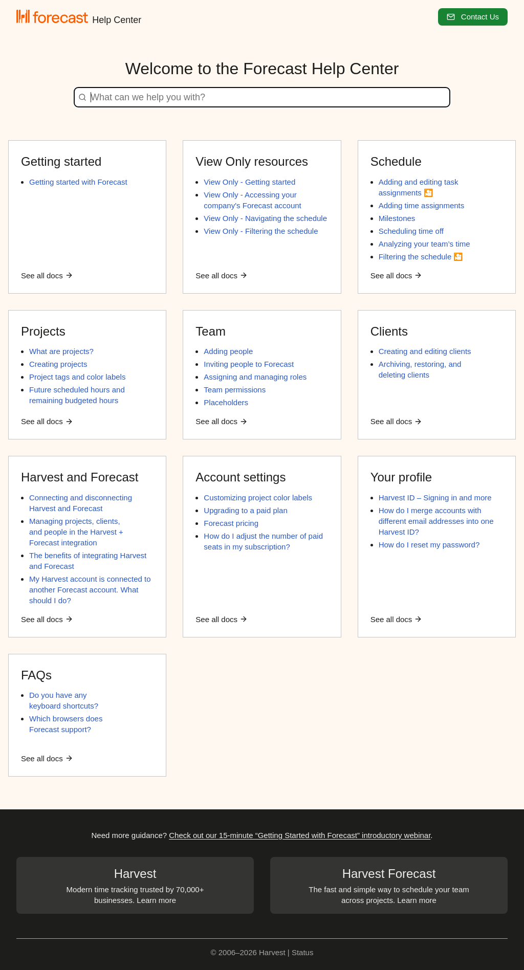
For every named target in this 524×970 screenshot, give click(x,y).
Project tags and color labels (77, 376)
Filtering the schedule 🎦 (421, 256)
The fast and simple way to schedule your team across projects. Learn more (389, 885)
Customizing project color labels (258, 497)
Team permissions (235, 389)
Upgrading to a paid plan (245, 510)
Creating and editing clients (425, 351)
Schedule (396, 161)
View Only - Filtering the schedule (261, 231)
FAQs (36, 675)
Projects (43, 331)
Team (210, 331)
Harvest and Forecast (79, 477)
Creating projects (58, 364)
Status (303, 952)
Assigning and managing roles (255, 376)
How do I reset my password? (429, 544)
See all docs (47, 275)
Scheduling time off (411, 231)
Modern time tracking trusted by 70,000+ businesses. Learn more (135, 885)
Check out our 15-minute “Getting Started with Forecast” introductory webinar (299, 835)
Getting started (61, 161)
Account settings (240, 477)
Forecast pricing (231, 523)
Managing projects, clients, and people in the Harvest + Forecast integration (76, 532)
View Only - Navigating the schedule (265, 218)
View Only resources (251, 161)
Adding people (228, 351)
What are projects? (61, 351)
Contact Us (473, 16)
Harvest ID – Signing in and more (435, 497)
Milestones (397, 218)
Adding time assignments (422, 205)
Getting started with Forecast (78, 182)
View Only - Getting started (249, 182)
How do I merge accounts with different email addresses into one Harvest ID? (436, 521)
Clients (389, 331)
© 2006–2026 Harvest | (251, 952)
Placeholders (226, 402)
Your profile (401, 477)
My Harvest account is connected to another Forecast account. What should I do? (90, 590)
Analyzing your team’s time (424, 243)
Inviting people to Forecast (249, 364)
